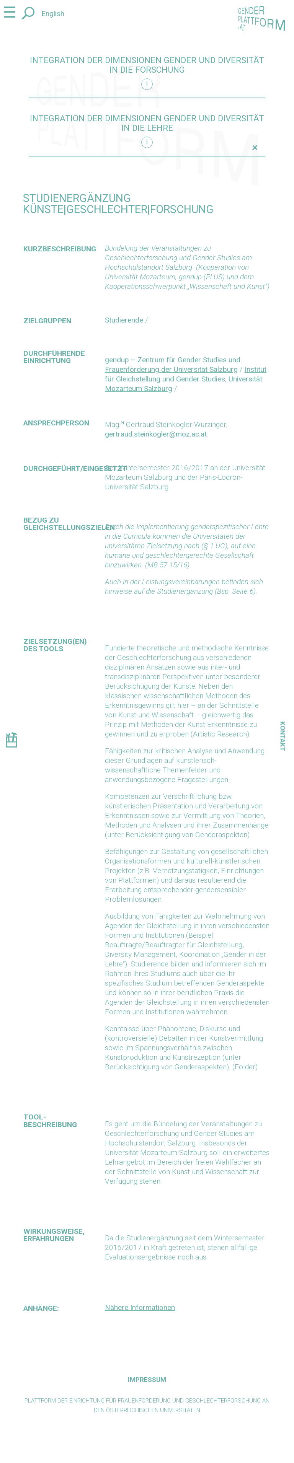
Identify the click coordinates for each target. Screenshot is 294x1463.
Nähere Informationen (140, 1307)
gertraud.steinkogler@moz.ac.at (156, 434)
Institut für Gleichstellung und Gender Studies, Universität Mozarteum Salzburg (185, 379)
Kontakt (283, 736)
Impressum (147, 1379)
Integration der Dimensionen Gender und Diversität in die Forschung (147, 65)
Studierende (124, 320)
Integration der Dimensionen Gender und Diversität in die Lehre (147, 123)
